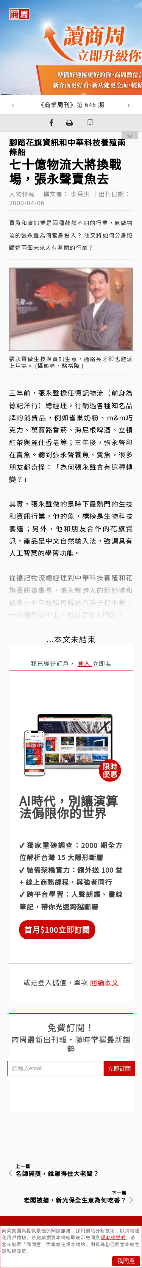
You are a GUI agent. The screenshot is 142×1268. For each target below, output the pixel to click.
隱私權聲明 (113, 1237)
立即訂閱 (119, 1068)
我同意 (126, 1261)
